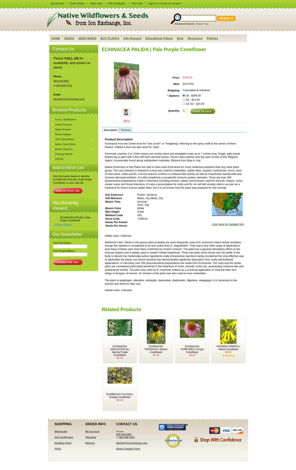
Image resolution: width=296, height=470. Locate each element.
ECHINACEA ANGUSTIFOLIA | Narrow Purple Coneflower (120, 351)
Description (111, 130)
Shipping (90, 437)
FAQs (57, 448)
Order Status (77, 3)
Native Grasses (63, 124)
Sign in (152, 3)
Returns (90, 443)
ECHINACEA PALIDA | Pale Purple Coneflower (75, 219)
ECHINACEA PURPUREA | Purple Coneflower (192, 349)
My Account (57, 3)
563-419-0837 (61, 81)
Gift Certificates (116, 3)
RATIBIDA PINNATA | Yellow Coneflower (228, 348)
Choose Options (63, 224)
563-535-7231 (64, 85)
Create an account (170, 3)
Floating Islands (64, 154)
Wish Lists (96, 3)
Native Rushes (63, 129)
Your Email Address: (64, 251)
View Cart (137, 3)
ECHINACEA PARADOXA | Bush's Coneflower (156, 349)
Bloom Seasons (73, 149)
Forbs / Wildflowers (65, 119)
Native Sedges (63, 134)
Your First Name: (62, 243)
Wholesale (60, 431)
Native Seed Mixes (65, 144)
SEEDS (59, 159)
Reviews (125, 130)
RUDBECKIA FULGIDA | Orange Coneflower (119, 396)
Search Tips (202, 24)
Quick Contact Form (128, 448)
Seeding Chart (63, 443)
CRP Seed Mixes (73, 139)
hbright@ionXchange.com (69, 99)
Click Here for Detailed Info (228, 224)
